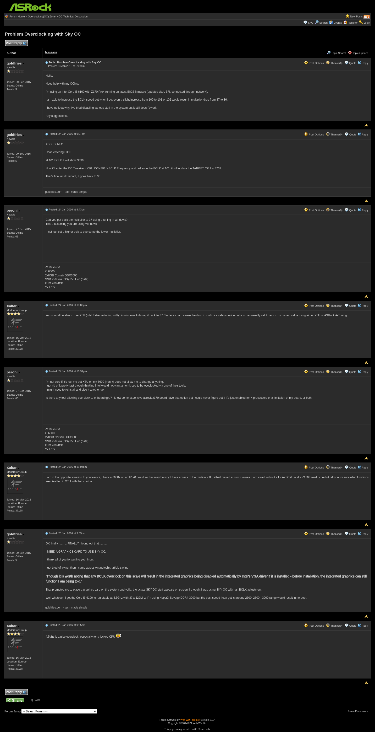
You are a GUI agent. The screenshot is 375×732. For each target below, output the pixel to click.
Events (335, 22)
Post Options (314, 63)
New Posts (356, 16)
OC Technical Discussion (73, 16)
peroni (13, 210)
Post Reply (16, 43)
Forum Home (17, 16)
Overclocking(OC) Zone (41, 16)
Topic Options (358, 53)
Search (323, 22)
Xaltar (13, 306)
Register (353, 22)
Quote (352, 63)
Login (367, 22)
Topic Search (336, 53)
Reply (365, 63)
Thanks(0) (334, 63)
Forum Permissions (358, 711)
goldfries (16, 63)
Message (51, 52)
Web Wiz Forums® (190, 720)
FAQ (310, 22)
